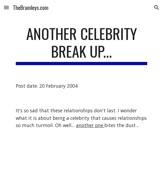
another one (90, 125)
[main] (81, 45)
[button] (6, 7)
